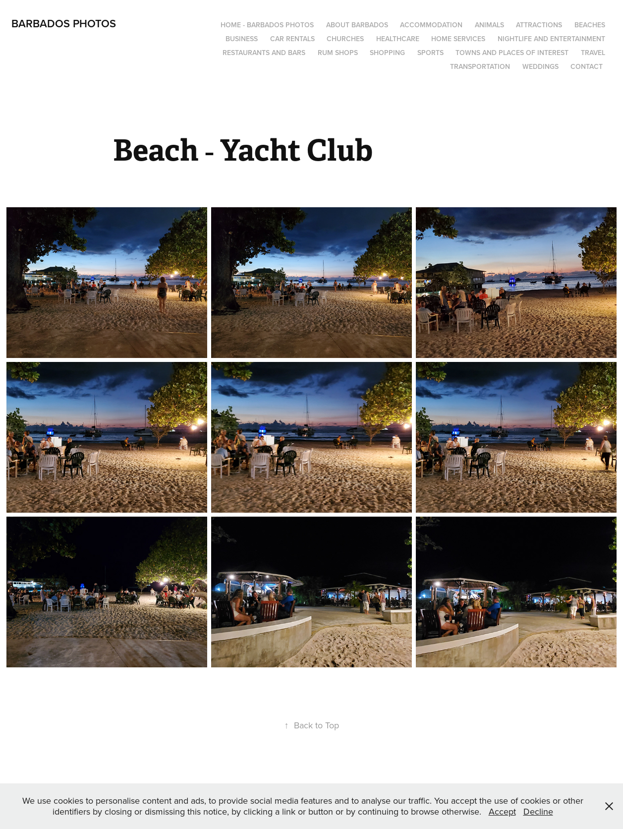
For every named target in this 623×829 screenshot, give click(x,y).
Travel (593, 53)
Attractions (539, 25)
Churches (345, 39)
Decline (538, 811)
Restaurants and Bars (264, 53)
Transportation (480, 66)
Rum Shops (338, 53)
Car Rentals (292, 39)
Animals (489, 25)
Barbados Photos (63, 23)
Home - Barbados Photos (267, 25)
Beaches (589, 25)
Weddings (540, 66)
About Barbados (357, 25)
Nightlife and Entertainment (551, 39)
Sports (430, 53)
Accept (502, 811)
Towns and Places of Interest (511, 53)
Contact (586, 66)
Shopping (387, 53)
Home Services (458, 39)
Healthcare (397, 39)
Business (242, 39)
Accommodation (431, 25)
